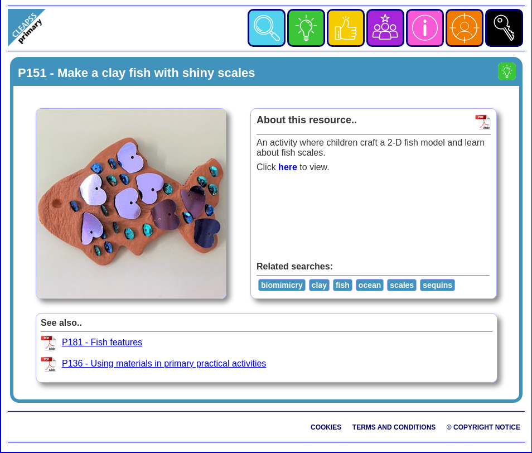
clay (319, 285)
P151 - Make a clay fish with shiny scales (136, 73)
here (287, 167)
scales (402, 285)
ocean (370, 285)
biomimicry (282, 285)
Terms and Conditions (394, 427)
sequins (437, 285)
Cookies (326, 427)
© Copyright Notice (483, 427)
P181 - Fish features (102, 342)
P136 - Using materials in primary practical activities (164, 363)
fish (343, 285)
